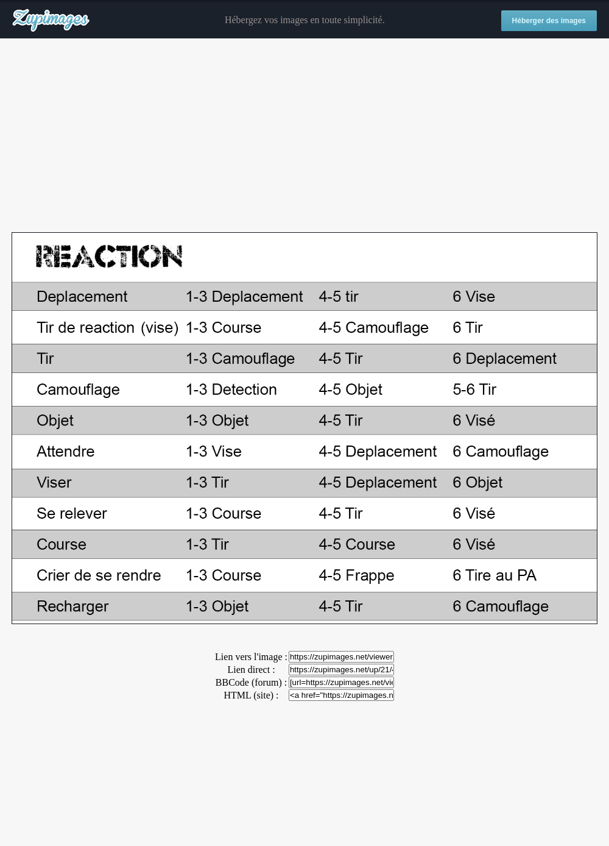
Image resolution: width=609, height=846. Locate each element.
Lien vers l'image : (251, 657)
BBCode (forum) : (251, 682)
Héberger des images (549, 20)
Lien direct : (251, 669)
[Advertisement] (304, 136)
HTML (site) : (251, 695)
